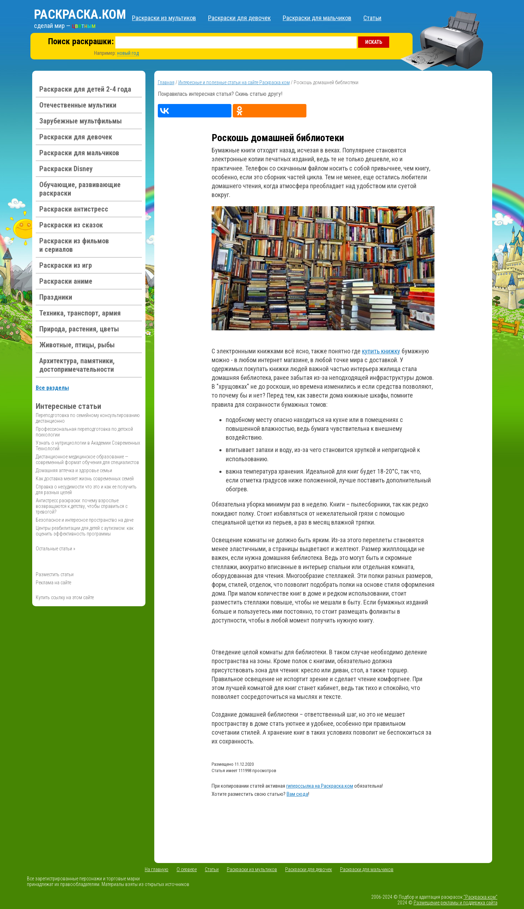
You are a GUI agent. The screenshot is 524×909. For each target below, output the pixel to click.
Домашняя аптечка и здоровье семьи (74, 470)
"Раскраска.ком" (480, 897)
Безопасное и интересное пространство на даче (84, 520)
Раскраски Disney (66, 168)
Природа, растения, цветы (79, 329)
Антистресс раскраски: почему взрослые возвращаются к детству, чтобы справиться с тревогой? (81, 506)
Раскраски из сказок (71, 225)
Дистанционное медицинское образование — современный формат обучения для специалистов (87, 459)
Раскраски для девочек (239, 18)
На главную (156, 869)
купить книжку (381, 351)
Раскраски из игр (65, 265)
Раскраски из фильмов (74, 245)
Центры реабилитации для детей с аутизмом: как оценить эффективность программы (84, 531)
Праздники (55, 297)
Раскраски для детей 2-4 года (85, 89)
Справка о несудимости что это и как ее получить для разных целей (86, 489)
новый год (128, 53)
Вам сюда (297, 794)
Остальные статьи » (55, 548)
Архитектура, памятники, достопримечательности (77, 365)
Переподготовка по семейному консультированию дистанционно (88, 418)
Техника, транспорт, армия (80, 313)
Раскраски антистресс (73, 209)
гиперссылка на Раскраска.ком (319, 786)
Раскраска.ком (80, 14)
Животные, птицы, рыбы (77, 345)
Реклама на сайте (53, 582)
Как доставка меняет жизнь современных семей (85, 478)
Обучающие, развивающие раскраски (80, 188)
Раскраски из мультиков (164, 18)
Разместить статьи (55, 574)
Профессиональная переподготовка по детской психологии (84, 432)
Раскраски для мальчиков (317, 18)
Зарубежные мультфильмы (80, 121)
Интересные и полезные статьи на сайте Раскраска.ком (234, 82)
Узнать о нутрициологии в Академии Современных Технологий (88, 445)
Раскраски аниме (65, 281)
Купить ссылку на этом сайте (65, 597)
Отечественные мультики (77, 105)
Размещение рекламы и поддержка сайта (455, 902)
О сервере (187, 869)
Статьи (372, 18)
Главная (166, 82)
